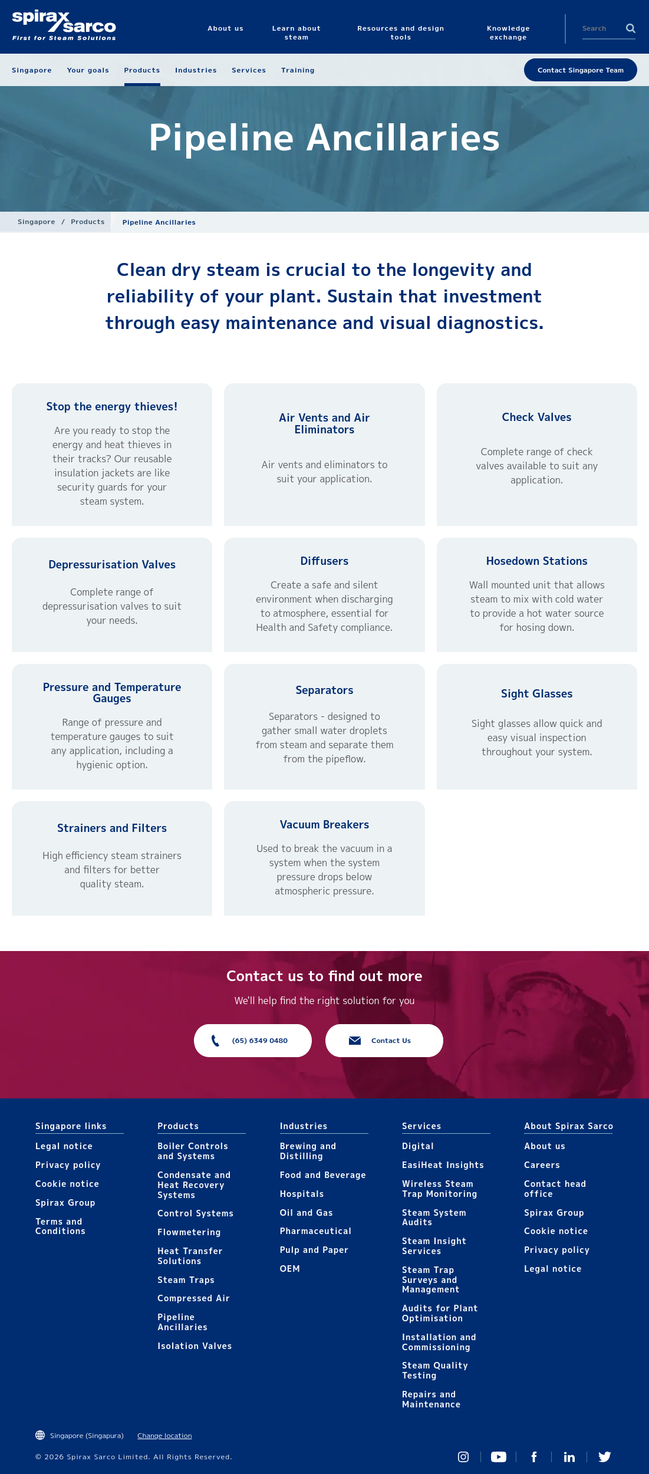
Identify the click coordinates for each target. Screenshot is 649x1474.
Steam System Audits (434, 1217)
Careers (542, 1164)
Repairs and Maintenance (431, 1399)
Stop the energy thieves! (111, 406)
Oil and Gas (307, 1212)
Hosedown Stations (537, 561)
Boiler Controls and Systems (192, 1151)
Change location (164, 1435)
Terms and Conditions (60, 1226)
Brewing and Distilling (308, 1151)
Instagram (463, 1457)
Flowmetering (189, 1232)
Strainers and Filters (112, 828)
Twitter (605, 1457)
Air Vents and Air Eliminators (324, 423)
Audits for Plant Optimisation (440, 1313)
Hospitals (302, 1193)
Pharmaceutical (316, 1230)
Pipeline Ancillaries (182, 1321)
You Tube (499, 1457)
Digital (418, 1145)
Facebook (534, 1457)
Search (630, 28)
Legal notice (64, 1145)
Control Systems (195, 1213)
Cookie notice (67, 1183)
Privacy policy (68, 1164)
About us (544, 1145)
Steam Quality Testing (435, 1370)
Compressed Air (193, 1298)
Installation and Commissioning (439, 1342)
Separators (324, 690)
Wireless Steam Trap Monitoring (439, 1188)
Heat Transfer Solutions (190, 1255)
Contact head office (555, 1188)
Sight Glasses (537, 693)
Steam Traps (186, 1279)
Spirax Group (65, 1202)
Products (87, 221)
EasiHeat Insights (443, 1164)
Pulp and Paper (314, 1249)
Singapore (36, 221)
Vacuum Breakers (325, 824)
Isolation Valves (194, 1345)
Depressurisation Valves (112, 564)
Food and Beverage (323, 1174)
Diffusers (324, 561)
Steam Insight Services (434, 1245)
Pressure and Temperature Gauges (112, 693)
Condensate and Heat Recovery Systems (194, 1184)
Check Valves (537, 417)
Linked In (569, 1457)
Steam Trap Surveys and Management (431, 1279)
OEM (290, 1268)
